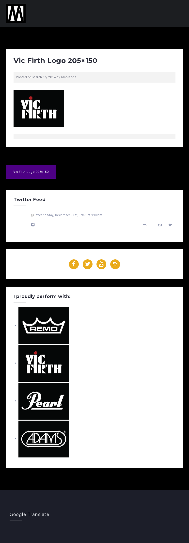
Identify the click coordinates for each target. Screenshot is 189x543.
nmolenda (68, 77)
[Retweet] (161, 225)
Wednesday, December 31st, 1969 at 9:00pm (69, 215)
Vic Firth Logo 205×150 (30, 172)
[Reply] (145, 224)
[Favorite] (171, 225)
